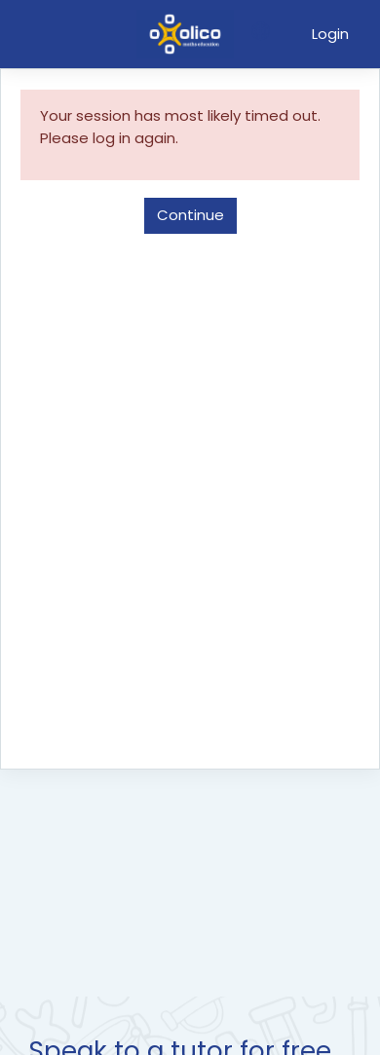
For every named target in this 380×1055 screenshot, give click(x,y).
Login (330, 33)
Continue (190, 215)
